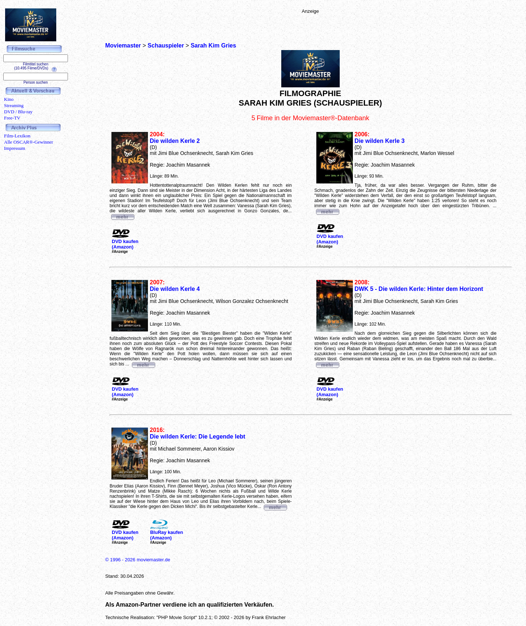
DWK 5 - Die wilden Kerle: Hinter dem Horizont (419, 289)
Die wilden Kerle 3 (380, 141)
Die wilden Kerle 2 (175, 141)
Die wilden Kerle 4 (175, 289)
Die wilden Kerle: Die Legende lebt (197, 436)
